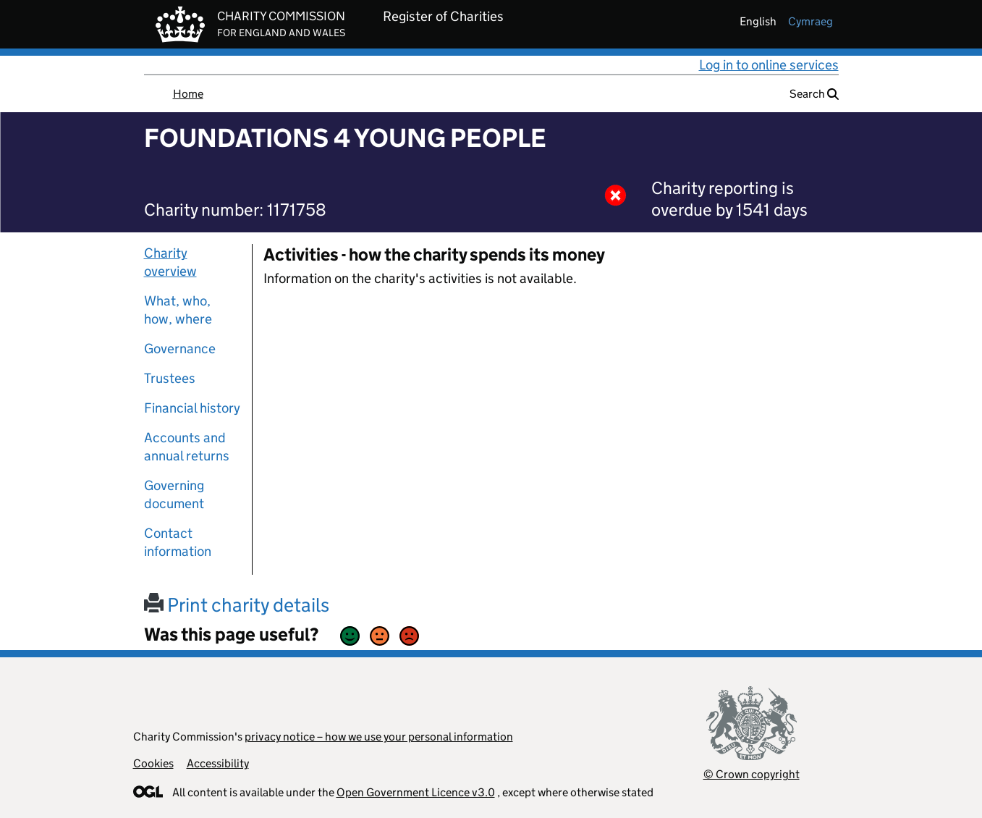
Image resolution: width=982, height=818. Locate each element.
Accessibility (218, 763)
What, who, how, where (178, 309)
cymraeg (810, 21)
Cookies (153, 763)
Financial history (192, 408)
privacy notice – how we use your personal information (379, 736)
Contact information (177, 542)
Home (188, 94)
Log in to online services (769, 64)
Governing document (174, 494)
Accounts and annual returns (186, 446)
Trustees (169, 378)
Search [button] (814, 94)
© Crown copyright (751, 774)
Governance (180, 348)
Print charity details (236, 605)
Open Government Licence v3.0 (415, 792)
